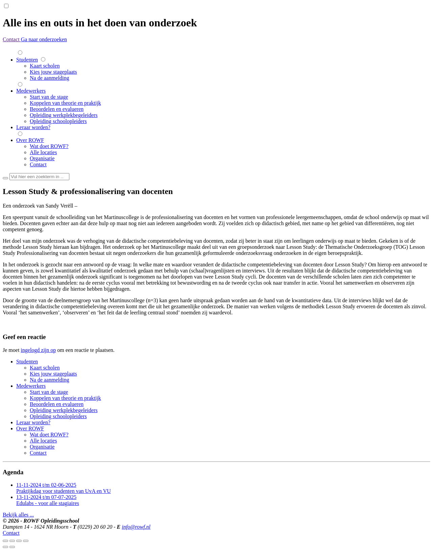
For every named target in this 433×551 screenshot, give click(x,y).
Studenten (27, 60)
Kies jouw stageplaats (53, 72)
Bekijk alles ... (18, 515)
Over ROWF (30, 140)
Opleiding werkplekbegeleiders (63, 115)
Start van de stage (49, 97)
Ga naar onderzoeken (44, 39)
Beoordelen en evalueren (57, 109)
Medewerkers (31, 91)
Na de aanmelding (49, 78)
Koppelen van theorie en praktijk (65, 103)
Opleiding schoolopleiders (58, 121)
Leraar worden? (33, 127)
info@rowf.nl (136, 527)
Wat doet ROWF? (49, 146)
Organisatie (42, 158)
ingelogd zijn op (38, 350)
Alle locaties (43, 152)
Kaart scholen (45, 66)
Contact (12, 39)
